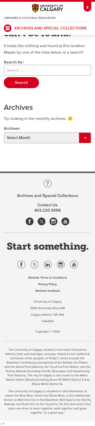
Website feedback (47, 290)
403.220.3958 (47, 210)
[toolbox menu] (87, 6)
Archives (12, 128)
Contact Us (47, 205)
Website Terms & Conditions (47, 277)
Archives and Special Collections (50, 28)
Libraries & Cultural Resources (30, 18)
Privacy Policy (47, 284)
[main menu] (7, 28)
